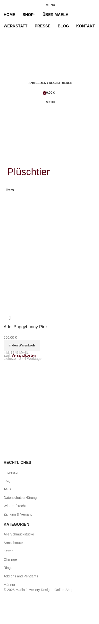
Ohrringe (10, 559)
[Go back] (13, 159)
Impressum (12, 472)
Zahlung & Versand (18, 514)
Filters (9, 190)
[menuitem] (6, 38)
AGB (7, 489)
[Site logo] (30, 50)
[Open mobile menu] (49, 5)
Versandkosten (24, 355)
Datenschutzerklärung (20, 498)
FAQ (7, 481)
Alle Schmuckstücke (19, 534)
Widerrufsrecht (15, 506)
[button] (22, 345)
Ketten (8, 551)
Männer (9, 585)
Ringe (8, 568)
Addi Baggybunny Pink (26, 326)
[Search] (49, 63)
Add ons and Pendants (21, 576)
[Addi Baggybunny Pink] (49, 249)
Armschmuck (13, 543)
